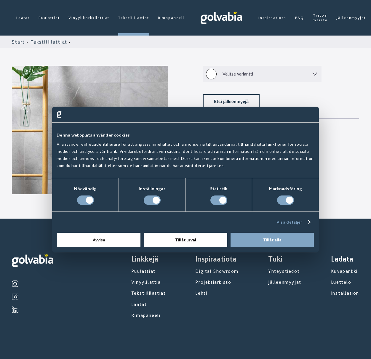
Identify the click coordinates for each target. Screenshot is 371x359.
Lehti (201, 293)
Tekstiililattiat (133, 17)
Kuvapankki (344, 271)
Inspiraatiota (272, 17)
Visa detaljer (289, 222)
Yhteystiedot (284, 271)
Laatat (23, 17)
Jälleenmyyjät (351, 17)
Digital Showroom (217, 271)
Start (19, 42)
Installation (345, 293)
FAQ (299, 17)
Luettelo (341, 282)
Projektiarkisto (213, 282)
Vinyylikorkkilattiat (88, 17)
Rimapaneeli (171, 17)
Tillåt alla (272, 240)
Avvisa (99, 240)
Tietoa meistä (320, 17)
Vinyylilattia (146, 282)
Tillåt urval (185, 240)
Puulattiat (49, 17)
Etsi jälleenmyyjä (231, 101)
